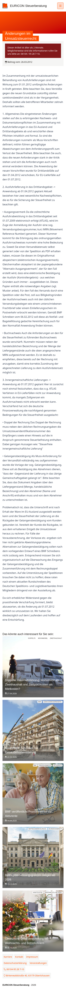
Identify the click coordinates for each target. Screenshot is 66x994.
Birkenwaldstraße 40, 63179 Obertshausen (27, 975)
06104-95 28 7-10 (14, 969)
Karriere (8, 956)
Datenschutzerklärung (15, 963)
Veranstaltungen (38, 963)
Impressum (32, 956)
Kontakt (19, 956)
